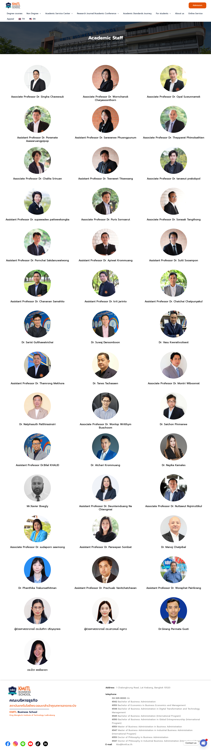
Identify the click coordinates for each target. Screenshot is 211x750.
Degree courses (14, 13)
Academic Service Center (58, 13)
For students (162, 13)
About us (178, 13)
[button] (197, 5)
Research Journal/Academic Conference (97, 13)
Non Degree (33, 13)
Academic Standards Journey (136, 13)
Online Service (194, 13)
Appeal (10, 18)
